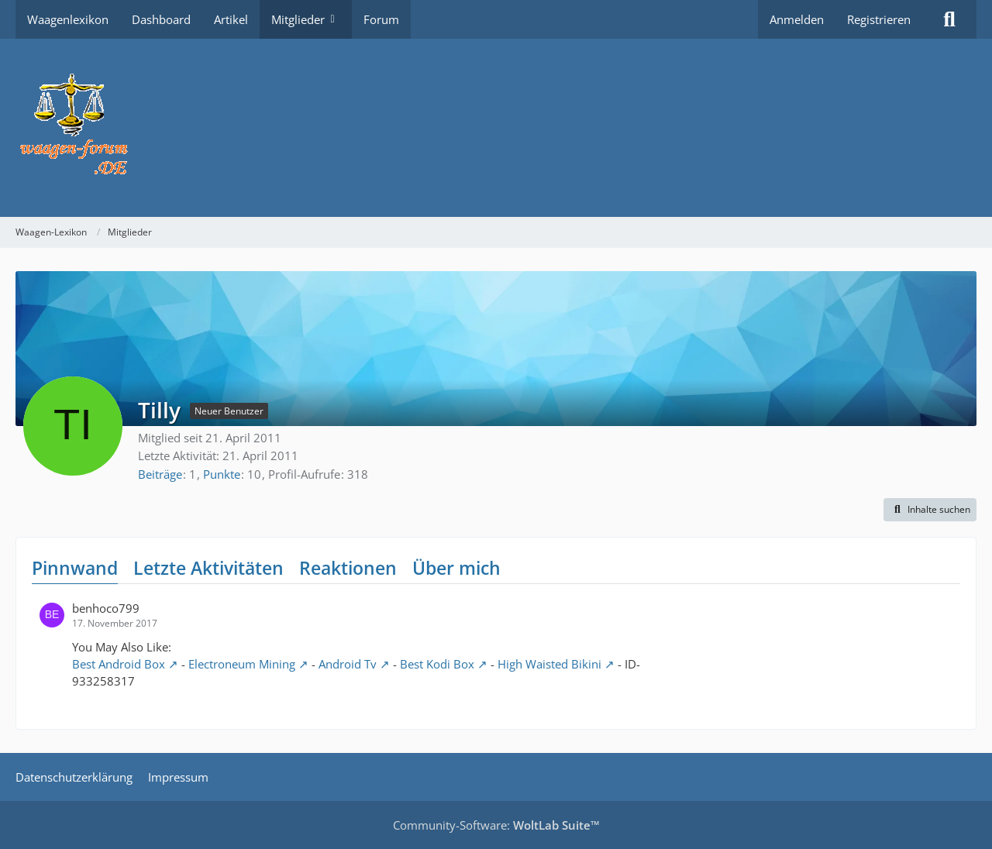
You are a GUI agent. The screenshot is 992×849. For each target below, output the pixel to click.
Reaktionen (348, 567)
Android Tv (348, 664)
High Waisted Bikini (549, 664)
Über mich (456, 567)
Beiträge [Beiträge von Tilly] (160, 474)
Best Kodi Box (437, 664)
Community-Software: (496, 825)
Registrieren (879, 19)
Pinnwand (75, 567)
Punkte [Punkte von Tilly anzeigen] (221, 474)
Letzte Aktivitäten (208, 567)
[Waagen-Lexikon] (496, 128)
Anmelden (797, 19)
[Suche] (949, 19)
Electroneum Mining (241, 664)
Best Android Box (118, 664)
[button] (930, 509)
